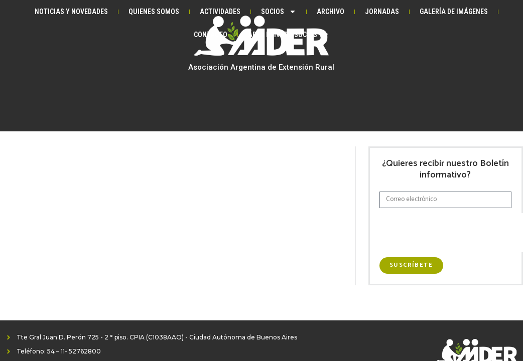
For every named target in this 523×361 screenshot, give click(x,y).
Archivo (330, 12)
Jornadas (382, 12)
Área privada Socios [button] (288, 34)
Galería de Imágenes (454, 12)
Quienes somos (153, 12)
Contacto (210, 35)
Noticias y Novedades (71, 12)
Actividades (220, 12)
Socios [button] (278, 11)
